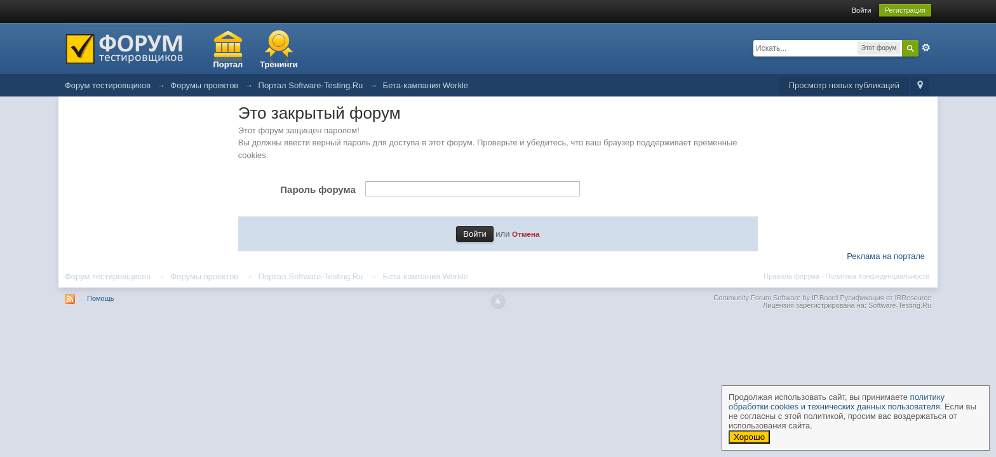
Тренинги (279, 64)
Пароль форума (317, 189)
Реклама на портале (886, 256)
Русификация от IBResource (884, 297)
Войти (862, 10)
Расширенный (926, 48)
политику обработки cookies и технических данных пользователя (837, 401)
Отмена (526, 234)
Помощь (100, 298)
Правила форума (791, 276)
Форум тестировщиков (108, 276)
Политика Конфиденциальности (877, 276)
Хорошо (749, 437)
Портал (228, 64)
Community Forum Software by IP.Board (775, 297)
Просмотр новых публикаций (844, 85)
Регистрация (905, 10)
